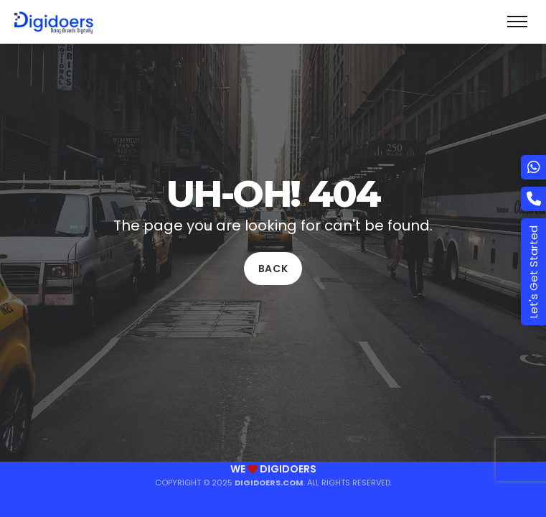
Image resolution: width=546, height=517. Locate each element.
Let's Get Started (533, 271)
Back (273, 268)
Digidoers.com (269, 482)
